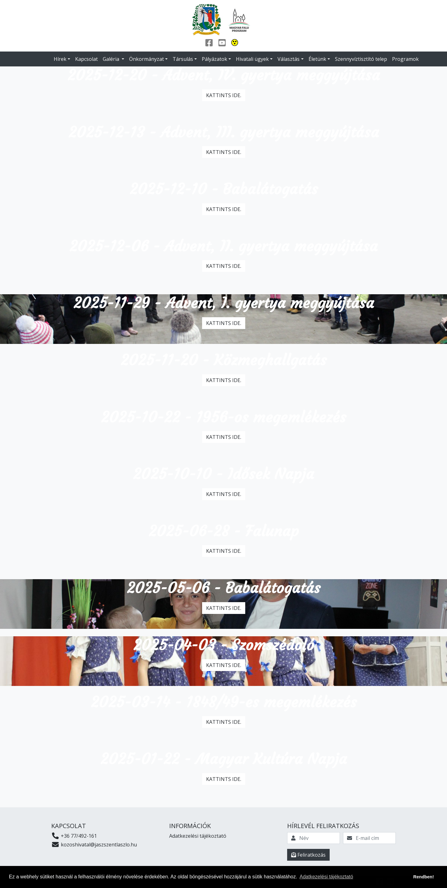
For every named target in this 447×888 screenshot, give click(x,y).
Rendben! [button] (423, 876)
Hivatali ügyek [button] (252, 59)
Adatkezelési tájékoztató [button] (326, 876)
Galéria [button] (111, 59)
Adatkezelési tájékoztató (197, 835)
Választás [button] (289, 59)
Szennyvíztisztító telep (361, 59)
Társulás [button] (183, 59)
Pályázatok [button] (214, 59)
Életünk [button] (317, 59)
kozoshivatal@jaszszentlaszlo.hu (94, 844)
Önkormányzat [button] (146, 59)
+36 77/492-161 (74, 835)
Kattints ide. (223, 95)
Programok (405, 59)
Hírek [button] (60, 59)
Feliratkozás (308, 854)
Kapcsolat (86, 59)
